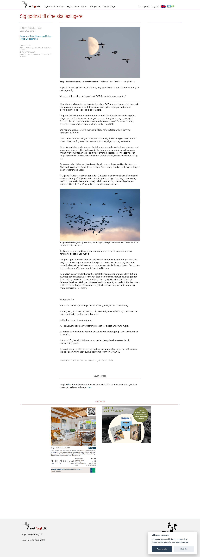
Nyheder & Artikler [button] (53, 6)
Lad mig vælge (182, 542)
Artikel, (103, 360)
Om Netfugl (109, 6)
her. (90, 387)
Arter (83, 6)
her (70, 384)
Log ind (155, 6)
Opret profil (144, 6)
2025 (110, 360)
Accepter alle (162, 549)
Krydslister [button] (72, 6)
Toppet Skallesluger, (85, 360)
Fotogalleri (95, 6)
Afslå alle (183, 549)
